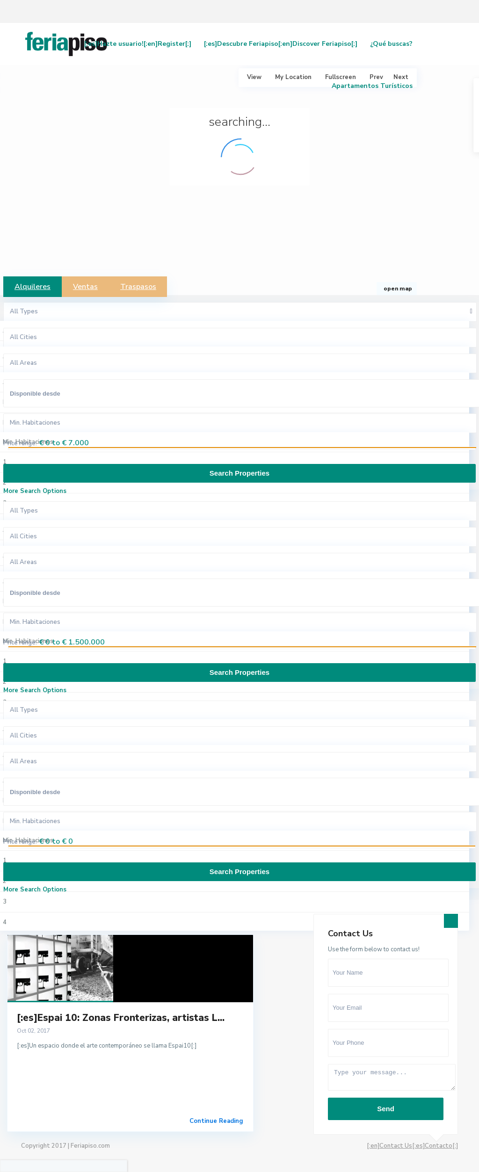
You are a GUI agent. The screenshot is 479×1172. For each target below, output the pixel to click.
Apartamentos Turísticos (372, 85)
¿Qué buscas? (391, 43)
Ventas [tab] (85, 287)
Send (385, 1109)
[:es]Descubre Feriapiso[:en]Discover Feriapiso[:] (280, 43)
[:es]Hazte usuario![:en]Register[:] (137, 43)
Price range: (20, 443)
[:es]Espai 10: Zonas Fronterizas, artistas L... (121, 1017)
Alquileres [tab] (33, 287)
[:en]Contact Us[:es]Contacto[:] (412, 1146)
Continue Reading (216, 1121)
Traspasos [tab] (138, 287)
